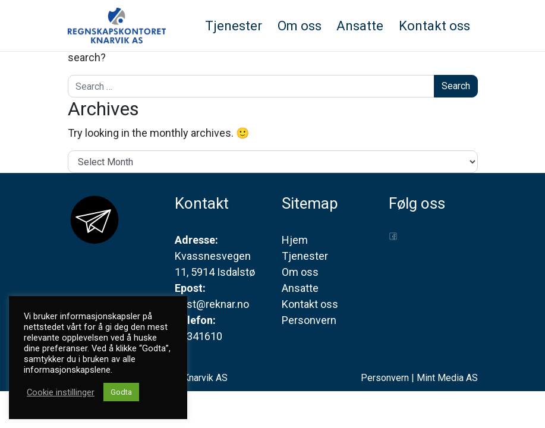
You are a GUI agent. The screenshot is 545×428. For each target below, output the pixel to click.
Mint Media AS (447, 377)
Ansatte (300, 288)
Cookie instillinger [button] (60, 392)
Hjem (295, 240)
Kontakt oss (310, 304)
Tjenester (305, 256)
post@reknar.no (212, 304)
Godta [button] (121, 392)
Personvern (309, 320)
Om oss (300, 272)
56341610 (198, 336)
